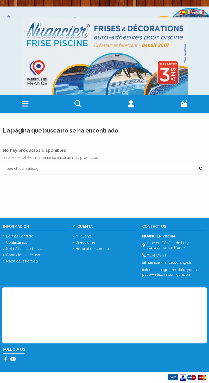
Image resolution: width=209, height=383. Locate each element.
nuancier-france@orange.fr (169, 262)
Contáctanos (16, 242)
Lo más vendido (19, 236)
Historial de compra (92, 249)
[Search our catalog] (200, 168)
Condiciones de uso (23, 255)
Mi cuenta (83, 236)
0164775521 (156, 255)
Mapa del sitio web (22, 261)
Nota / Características (24, 249)
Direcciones (85, 242)
